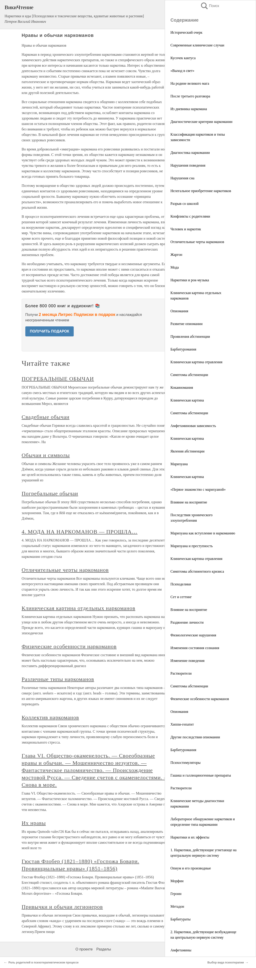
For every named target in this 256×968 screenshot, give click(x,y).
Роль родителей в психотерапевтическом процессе (43, 962)
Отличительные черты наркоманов (197, 242)
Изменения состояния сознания (194, 648)
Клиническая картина (187, 400)
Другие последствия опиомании (195, 737)
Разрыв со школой (184, 204)
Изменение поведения (187, 661)
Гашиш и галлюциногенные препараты (200, 775)
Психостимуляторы (185, 763)
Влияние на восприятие (188, 502)
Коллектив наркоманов (50, 717)
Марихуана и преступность (191, 546)
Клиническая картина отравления (196, 362)
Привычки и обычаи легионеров (62, 907)
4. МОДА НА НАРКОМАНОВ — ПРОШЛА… (80, 532)
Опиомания (179, 311)
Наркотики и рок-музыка (189, 280)
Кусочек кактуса (183, 58)
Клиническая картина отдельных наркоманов (78, 608)
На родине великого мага (189, 83)
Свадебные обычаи (46, 417)
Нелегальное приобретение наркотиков (200, 191)
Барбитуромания (183, 349)
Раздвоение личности (187, 622)
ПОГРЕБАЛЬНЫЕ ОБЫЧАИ (58, 379)
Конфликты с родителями (190, 216)
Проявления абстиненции (190, 336)
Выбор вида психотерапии (225, 962)
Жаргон (176, 255)
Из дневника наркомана (188, 109)
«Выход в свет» (182, 71)
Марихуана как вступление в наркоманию (202, 533)
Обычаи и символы (46, 455)
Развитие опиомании (186, 324)
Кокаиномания (181, 387)
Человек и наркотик (185, 229)
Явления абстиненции (187, 451)
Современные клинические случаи (197, 45)
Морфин (176, 881)
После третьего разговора (190, 96)
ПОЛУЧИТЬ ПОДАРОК (49, 331)
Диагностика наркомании (190, 153)
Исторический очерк (186, 32)
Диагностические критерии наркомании (201, 122)
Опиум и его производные (190, 868)
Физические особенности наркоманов (199, 699)
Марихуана (179, 464)
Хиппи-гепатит (182, 724)
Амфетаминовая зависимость (193, 426)
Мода (174, 267)
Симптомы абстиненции (189, 375)
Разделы (103, 949)
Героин (175, 894)
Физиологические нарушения (193, 635)
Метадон (177, 906)
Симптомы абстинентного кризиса (197, 571)
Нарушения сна (182, 178)
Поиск (209, 6)
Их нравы (34, 823)
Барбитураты (180, 919)
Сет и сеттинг (181, 597)
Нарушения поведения (187, 165)
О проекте (84, 949)
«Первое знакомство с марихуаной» (198, 489)
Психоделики (180, 584)
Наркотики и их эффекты (189, 837)
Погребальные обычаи (50, 493)
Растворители (181, 673)
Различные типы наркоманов (58, 679)
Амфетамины (180, 950)
